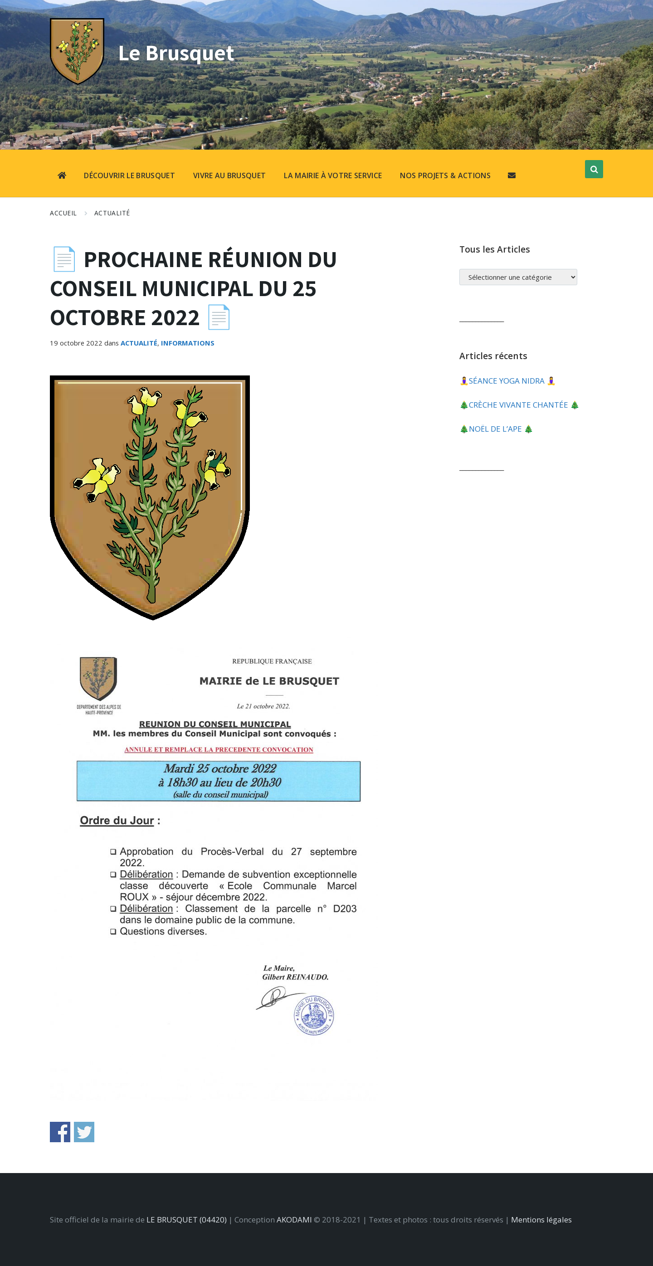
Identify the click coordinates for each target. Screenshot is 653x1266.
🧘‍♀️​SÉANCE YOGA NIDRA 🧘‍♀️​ (507, 380)
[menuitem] (62, 176)
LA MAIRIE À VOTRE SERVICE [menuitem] (333, 175)
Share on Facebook (60, 1132)
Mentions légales (541, 1219)
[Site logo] (77, 82)
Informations (187, 342)
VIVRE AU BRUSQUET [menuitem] (229, 175)
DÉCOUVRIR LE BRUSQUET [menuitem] (129, 175)
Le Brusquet (178, 52)
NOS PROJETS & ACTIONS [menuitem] (445, 175)
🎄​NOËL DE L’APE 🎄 (496, 429)
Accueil (63, 213)
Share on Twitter (84, 1132)
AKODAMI (294, 1219)
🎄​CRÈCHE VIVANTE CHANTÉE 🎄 (519, 404)
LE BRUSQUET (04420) (186, 1219)
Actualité (112, 213)
